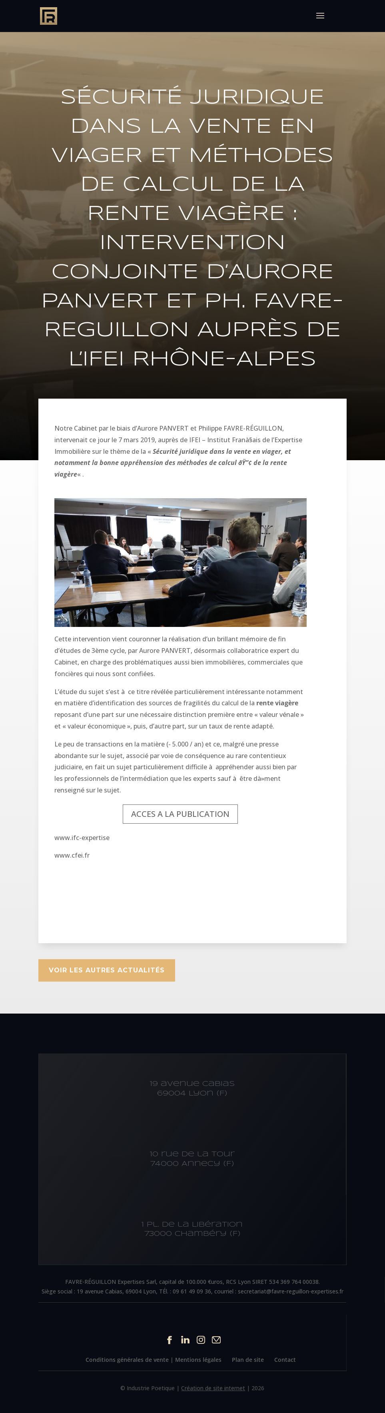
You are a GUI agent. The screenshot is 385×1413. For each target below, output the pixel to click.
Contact (285, 1359)
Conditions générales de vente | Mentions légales (153, 1359)
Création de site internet (213, 1388)
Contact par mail (216, 1340)
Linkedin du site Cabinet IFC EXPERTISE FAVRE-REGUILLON (185, 1340)
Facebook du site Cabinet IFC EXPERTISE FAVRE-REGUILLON (170, 1340)
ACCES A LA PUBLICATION (180, 813)
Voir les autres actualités (107, 970)
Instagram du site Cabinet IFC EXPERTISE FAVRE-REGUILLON (201, 1340)
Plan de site (248, 1359)
